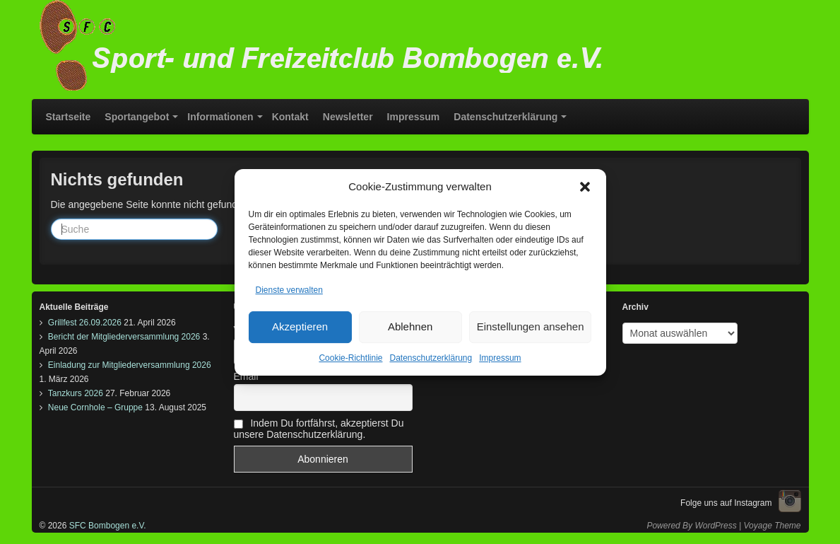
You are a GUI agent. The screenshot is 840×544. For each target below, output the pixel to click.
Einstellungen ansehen (530, 330)
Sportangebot (137, 116)
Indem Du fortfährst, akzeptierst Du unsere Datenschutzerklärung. (319, 428)
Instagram (790, 501)
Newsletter (348, 116)
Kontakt (290, 116)
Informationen (220, 116)
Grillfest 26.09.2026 (85, 323)
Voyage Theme (772, 526)
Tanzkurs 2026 (75, 393)
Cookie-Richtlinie (350, 361)
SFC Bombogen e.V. (106, 526)
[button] (585, 190)
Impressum (500, 361)
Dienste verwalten (289, 294)
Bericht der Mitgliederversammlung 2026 (124, 337)
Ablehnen (410, 330)
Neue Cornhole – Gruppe (95, 407)
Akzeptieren (300, 330)
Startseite (68, 116)
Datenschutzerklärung (430, 361)
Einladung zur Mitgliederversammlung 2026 (129, 365)
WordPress (715, 526)
